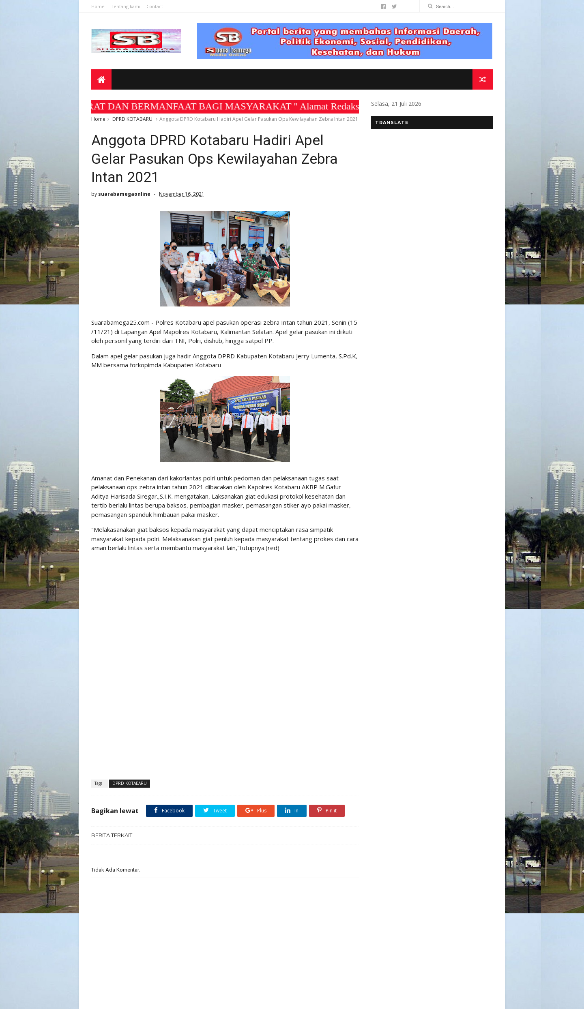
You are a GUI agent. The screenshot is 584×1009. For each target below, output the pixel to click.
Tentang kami (125, 6)
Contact (154, 6)
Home (98, 6)
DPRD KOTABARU (132, 119)
